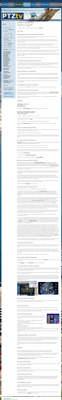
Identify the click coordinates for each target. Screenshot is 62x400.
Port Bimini (5, 57)
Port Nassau (6, 55)
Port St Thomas (6, 59)
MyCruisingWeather (8, 89)
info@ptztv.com (21, 358)
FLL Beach (5, 80)
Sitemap (9, 398)
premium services (55, 165)
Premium (22, 262)
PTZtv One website (54, 92)
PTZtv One (19, 142)
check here (11, 29)
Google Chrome (26, 123)
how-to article (26, 152)
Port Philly (5, 61)
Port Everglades (7, 51)
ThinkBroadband (33, 220)
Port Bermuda (6, 58)
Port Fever (5, 64)
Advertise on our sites (9, 96)
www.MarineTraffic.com (39, 162)
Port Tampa (5, 63)
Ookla (20, 220)
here (32, 24)
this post (46, 259)
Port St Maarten (6, 60)
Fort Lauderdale (6, 52)
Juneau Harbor (6, 76)
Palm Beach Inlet (7, 66)
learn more (6, 39)
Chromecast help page (31, 155)
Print (5, 398)
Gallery (29, 392)
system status (26, 108)
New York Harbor (7, 75)
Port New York (6, 62)
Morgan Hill (5, 78)
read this (41, 27)
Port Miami (5, 54)
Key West (5, 74)
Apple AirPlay (40, 157)
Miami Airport (6, 68)
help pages (27, 183)
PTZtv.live (5, 49)
